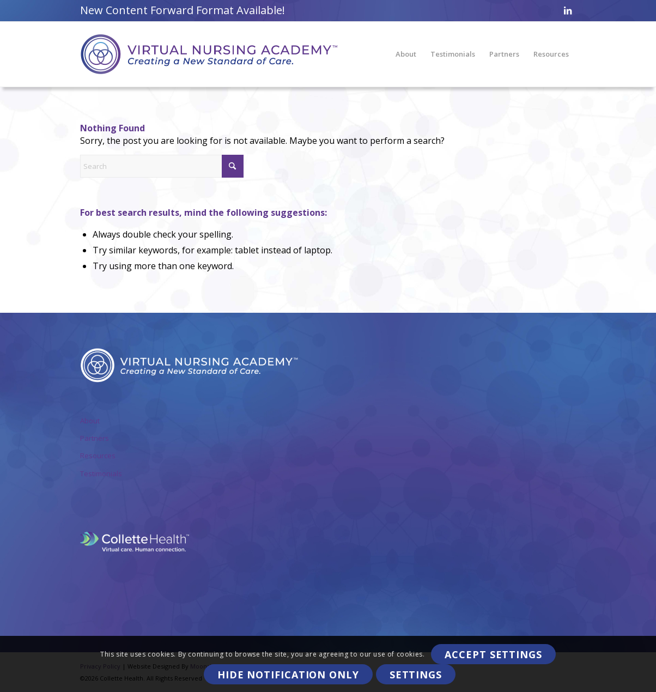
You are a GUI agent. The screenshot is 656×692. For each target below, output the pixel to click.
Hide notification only (288, 674)
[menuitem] (405, 54)
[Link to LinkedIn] (568, 10)
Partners (94, 438)
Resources (98, 455)
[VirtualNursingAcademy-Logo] (209, 54)
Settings (416, 674)
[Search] (162, 166)
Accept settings (493, 654)
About (90, 421)
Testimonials (101, 473)
